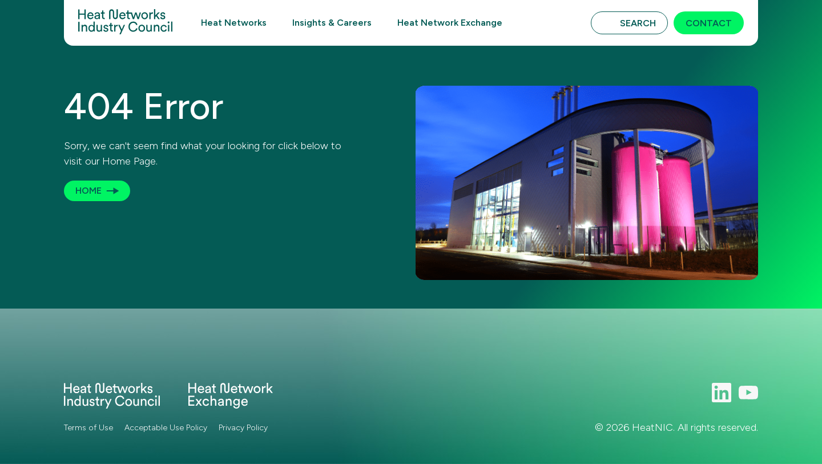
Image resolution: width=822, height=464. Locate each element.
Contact (709, 23)
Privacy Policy (243, 428)
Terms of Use (88, 428)
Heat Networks (234, 22)
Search (638, 23)
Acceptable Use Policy (165, 428)
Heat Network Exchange (449, 22)
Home (88, 190)
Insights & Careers (332, 22)
